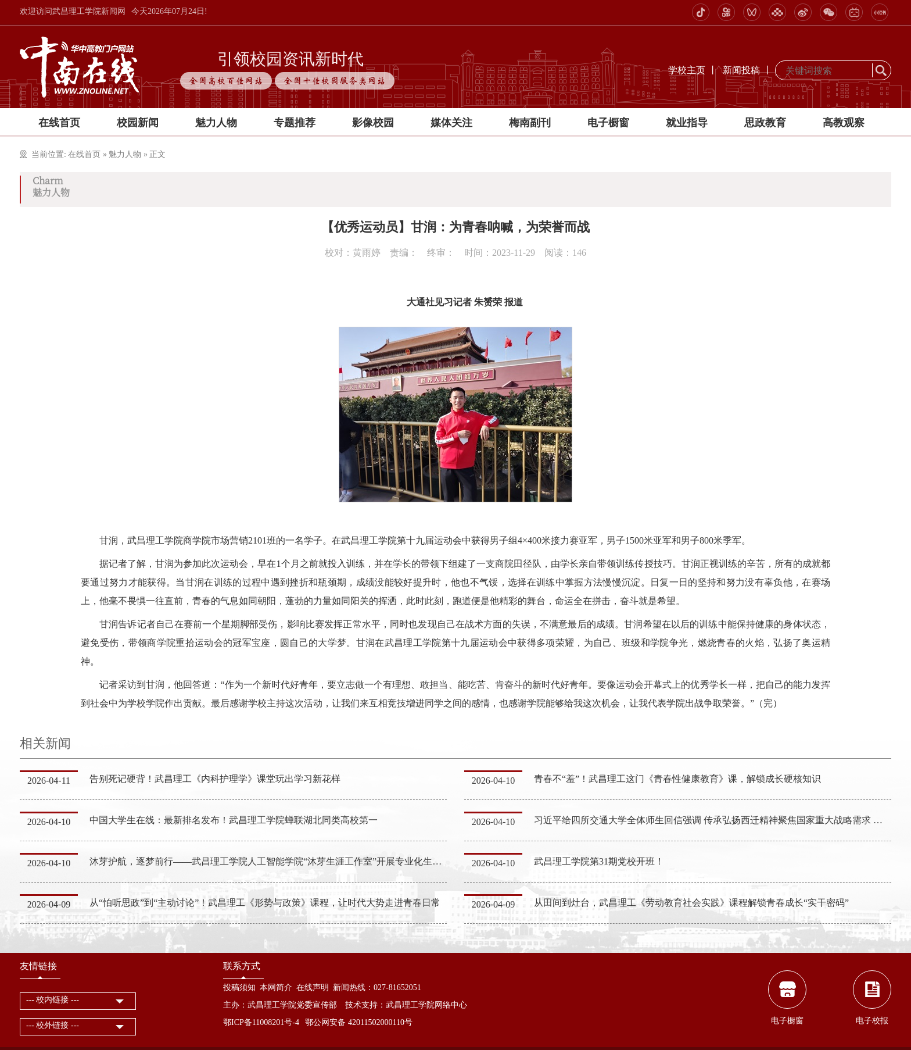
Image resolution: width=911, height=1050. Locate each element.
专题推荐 (294, 122)
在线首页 (59, 122)
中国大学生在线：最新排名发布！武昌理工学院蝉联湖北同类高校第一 (233, 820)
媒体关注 (451, 122)
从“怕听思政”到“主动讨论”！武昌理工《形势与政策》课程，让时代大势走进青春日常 (264, 903)
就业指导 (687, 122)
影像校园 (373, 122)
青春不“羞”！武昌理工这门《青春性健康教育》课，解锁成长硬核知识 (677, 779)
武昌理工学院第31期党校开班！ (599, 861)
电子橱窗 (608, 122)
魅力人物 (216, 122)
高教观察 (844, 122)
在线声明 (312, 987)
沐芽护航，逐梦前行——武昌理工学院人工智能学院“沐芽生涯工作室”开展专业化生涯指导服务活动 (293, 861)
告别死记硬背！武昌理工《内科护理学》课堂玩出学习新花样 (214, 779)
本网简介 (276, 987)
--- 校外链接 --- (52, 1025)
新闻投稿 (741, 70)
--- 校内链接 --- (52, 999)
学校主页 (686, 70)
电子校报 (872, 1020)
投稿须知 (239, 987)
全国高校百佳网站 (226, 80)
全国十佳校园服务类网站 (335, 80)
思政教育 (765, 122)
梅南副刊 (530, 122)
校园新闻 (138, 122)
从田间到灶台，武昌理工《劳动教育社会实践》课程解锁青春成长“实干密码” (691, 903)
